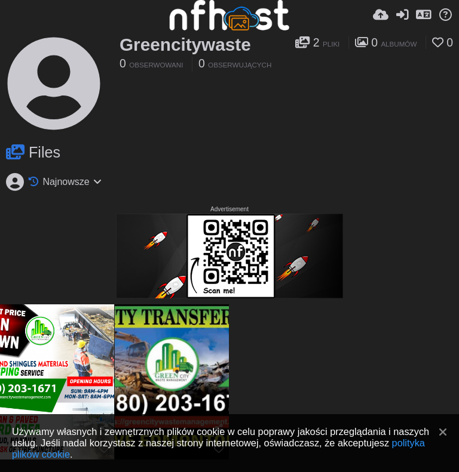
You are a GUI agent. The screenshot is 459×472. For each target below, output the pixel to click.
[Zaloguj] (402, 15)
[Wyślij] (380, 15)
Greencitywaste (185, 44)
